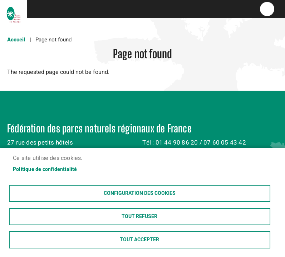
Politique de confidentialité (45, 169)
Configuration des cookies (140, 193)
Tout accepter (139, 239)
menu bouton (267, 9)
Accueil (16, 40)
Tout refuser (139, 216)
